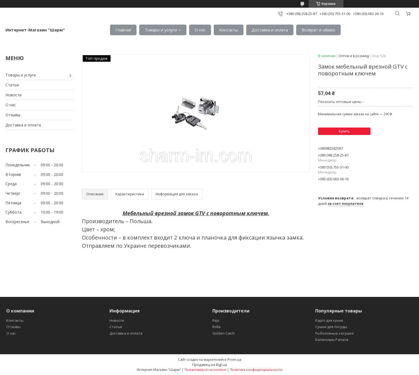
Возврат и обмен (318, 30)
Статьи (12, 84)
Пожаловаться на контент (205, 369)
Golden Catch (223, 333)
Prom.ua (234, 359)
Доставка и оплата (270, 30)
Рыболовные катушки (334, 333)
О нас (200, 30)
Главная (123, 30)
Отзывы (12, 114)
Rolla (216, 326)
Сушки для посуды (331, 326)
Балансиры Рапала (331, 339)
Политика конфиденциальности (256, 369)
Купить (344, 131)
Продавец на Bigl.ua (209, 364)
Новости (13, 95)
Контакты (228, 30)
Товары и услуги (161, 30)
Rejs (215, 320)
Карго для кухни (329, 320)
